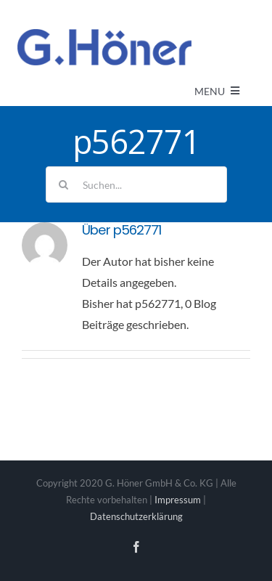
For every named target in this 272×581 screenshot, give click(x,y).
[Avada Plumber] (104, 34)
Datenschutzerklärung (136, 516)
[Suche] (64, 184)
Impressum (177, 499)
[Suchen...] (136, 184)
